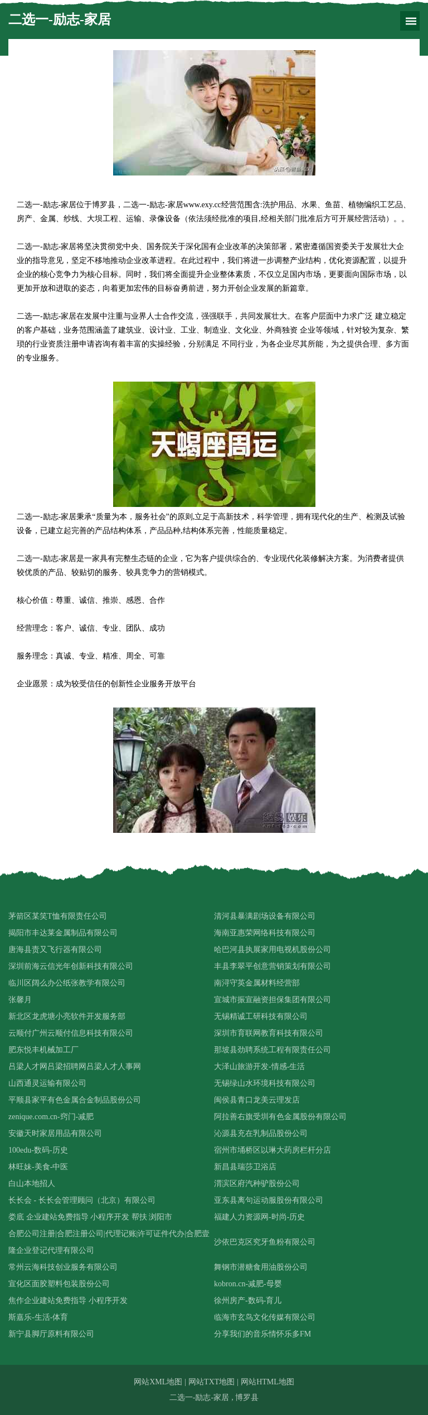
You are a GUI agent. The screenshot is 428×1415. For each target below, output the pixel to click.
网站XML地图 (158, 1382)
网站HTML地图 (267, 1382)
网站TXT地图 (211, 1382)
